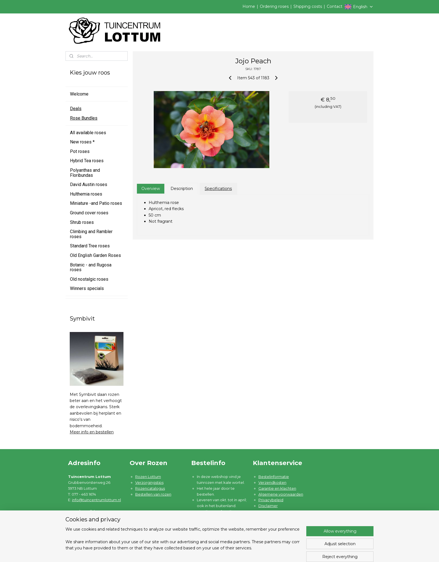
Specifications (218, 188)
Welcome (79, 94)
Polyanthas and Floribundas (85, 173)
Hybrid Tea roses (87, 160)
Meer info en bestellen (92, 432)
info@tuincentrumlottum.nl (96, 500)
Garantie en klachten (277, 488)
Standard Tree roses (90, 246)
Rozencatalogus (150, 488)
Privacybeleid (270, 500)
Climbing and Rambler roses (91, 234)
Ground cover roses (89, 212)
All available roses (88, 132)
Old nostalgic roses (89, 279)
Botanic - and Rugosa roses (90, 267)
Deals (75, 108)
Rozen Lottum (148, 476)
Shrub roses (82, 222)
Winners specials (87, 288)
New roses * (82, 142)
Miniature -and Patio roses (96, 203)
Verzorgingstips (149, 482)
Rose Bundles (83, 118)
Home (248, 6)
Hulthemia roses (86, 194)
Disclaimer (268, 505)
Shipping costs (307, 6)
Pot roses (80, 151)
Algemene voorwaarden (280, 494)
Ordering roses (274, 6)
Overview (150, 188)
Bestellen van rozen (153, 494)
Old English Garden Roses (95, 255)
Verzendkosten (272, 482)
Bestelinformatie (273, 476)
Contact (334, 6)
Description (182, 188)
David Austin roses (88, 184)
